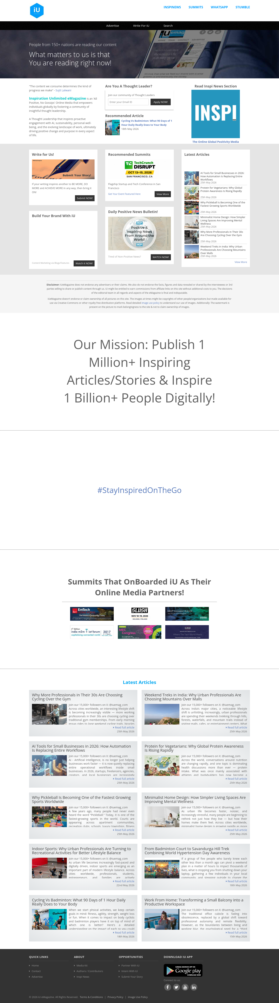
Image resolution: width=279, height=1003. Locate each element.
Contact (36, 971)
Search (168, 25)
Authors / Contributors (90, 971)
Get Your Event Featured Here (124, 194)
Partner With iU (130, 965)
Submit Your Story (132, 976)
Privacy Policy (115, 997)
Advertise (112, 25)
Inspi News (83, 976)
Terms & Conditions (91, 997)
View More (241, 262)
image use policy (151, 303)
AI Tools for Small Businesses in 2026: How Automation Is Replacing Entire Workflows (222, 166)
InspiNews (172, 7)
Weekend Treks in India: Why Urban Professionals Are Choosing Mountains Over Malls (223, 239)
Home (35, 965)
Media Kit (82, 965)
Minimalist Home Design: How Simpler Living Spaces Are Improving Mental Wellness (223, 210)
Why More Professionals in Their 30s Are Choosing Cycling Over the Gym (222, 222)
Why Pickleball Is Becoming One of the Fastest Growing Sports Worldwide (223, 193)
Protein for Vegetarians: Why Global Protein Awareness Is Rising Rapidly (221, 178)
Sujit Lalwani (63, 90)
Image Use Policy (138, 997)
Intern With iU (129, 971)
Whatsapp (219, 7)
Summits (196, 7)
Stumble (243, 7)
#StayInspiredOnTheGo (139, 490)
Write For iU (141, 25)
